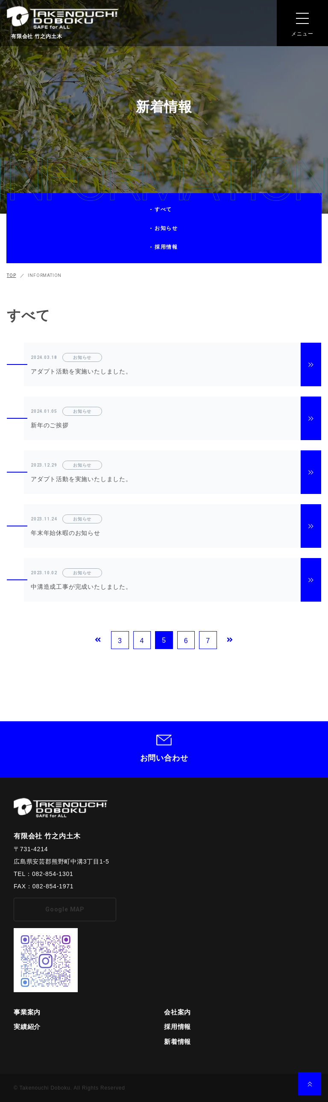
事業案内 (27, 1012)
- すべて (161, 209)
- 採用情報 (164, 247)
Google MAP (65, 909)
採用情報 (177, 1026)
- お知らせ (164, 228)
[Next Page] (230, 640)
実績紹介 (27, 1026)
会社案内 (177, 1012)
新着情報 (177, 1041)
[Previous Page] (98, 640)
